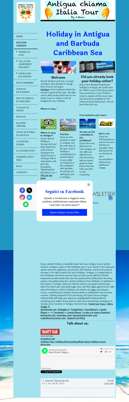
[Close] (88, 184)
